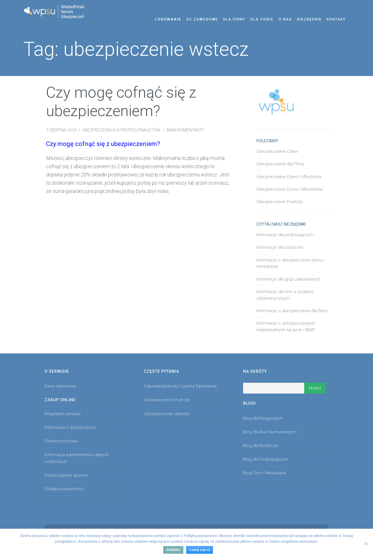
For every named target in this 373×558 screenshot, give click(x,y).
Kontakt (336, 19)
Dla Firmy (234, 19)
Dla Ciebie (261, 19)
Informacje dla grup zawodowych (288, 279)
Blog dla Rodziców (261, 445)
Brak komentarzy (185, 130)
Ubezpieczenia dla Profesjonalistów (121, 130)
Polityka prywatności (64, 488)
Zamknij (173, 550)
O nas (285, 19)
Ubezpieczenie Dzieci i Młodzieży (288, 176)
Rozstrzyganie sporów (66, 475)
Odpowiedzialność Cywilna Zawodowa (180, 386)
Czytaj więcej (199, 550)
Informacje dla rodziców (279, 247)
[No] (366, 543)
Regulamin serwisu (62, 413)
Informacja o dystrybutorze (70, 427)
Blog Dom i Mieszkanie (264, 472)
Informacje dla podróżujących (284, 234)
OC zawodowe (202, 19)
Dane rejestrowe (60, 386)
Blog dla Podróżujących (265, 459)
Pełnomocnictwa (61, 441)
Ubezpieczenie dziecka (166, 413)
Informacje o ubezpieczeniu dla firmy (292, 310)
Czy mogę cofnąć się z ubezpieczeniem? (121, 101)
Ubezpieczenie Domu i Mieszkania (289, 189)
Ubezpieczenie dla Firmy (280, 163)
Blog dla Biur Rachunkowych (270, 432)
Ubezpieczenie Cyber (277, 151)
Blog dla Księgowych (263, 418)
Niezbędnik (309, 19)
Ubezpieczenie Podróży (279, 201)
